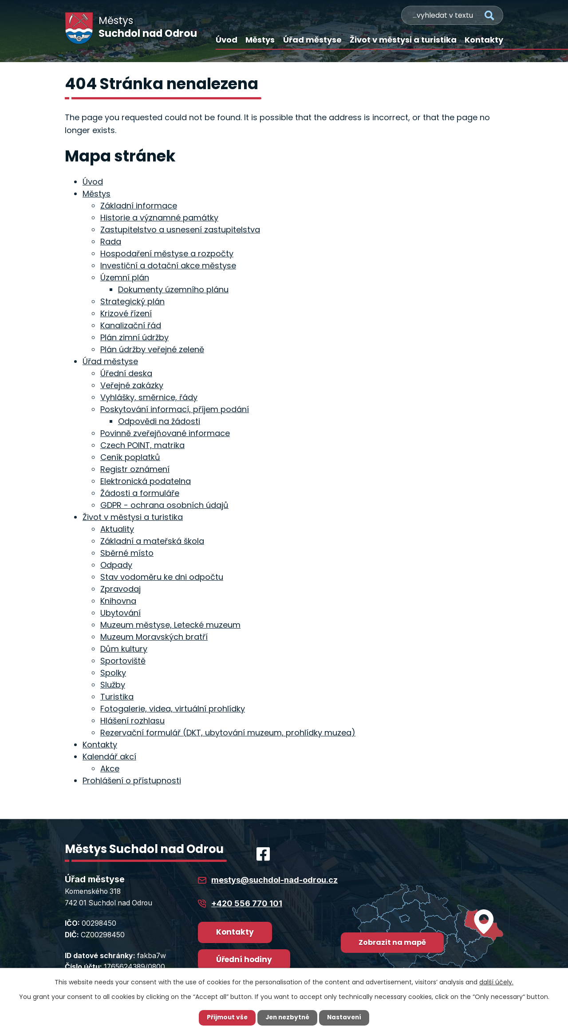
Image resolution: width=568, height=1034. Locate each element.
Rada (110, 241)
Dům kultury (123, 648)
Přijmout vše (225, 1017)
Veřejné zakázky (131, 385)
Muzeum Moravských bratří (154, 636)
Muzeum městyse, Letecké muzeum (170, 624)
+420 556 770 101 (246, 903)
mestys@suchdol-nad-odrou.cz (274, 880)
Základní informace (138, 205)
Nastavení (346, 1017)
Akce (109, 768)
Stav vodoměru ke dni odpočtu (161, 576)
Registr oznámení (135, 469)
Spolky (113, 672)
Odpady (116, 564)
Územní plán (124, 277)
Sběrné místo (127, 552)
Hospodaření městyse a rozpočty (166, 253)
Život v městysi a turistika (403, 39)
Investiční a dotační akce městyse (168, 265)
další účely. (496, 982)
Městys (260, 39)
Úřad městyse (312, 39)
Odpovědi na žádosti (159, 421)
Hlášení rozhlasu (132, 720)
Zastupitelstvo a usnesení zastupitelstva (180, 229)
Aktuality (117, 529)
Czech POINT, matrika (142, 445)
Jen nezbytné (287, 1017)
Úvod (226, 39)
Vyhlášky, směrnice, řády (148, 397)
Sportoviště (123, 660)
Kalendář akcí (109, 756)
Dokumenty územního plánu (173, 289)
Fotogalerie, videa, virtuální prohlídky (172, 708)
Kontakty (484, 39)
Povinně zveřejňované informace (165, 433)
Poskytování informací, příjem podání (174, 409)
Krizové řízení (126, 313)
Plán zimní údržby (134, 337)
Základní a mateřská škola (152, 540)
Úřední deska (126, 373)
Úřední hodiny (244, 959)
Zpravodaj (120, 588)
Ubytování (120, 612)
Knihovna (118, 600)
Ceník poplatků (130, 457)
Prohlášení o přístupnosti (132, 780)
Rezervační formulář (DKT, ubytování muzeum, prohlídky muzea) (227, 732)
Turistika (117, 696)
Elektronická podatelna (145, 481)
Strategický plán (132, 301)
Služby (112, 684)
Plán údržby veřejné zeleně (152, 349)
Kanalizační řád (130, 325)
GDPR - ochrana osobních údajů (164, 505)
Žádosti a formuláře (139, 493)
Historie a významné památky (159, 217)
